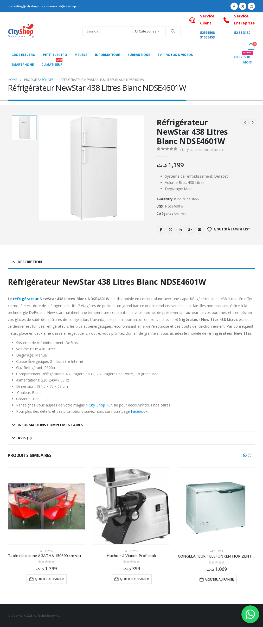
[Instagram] (251, 6)
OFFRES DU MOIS (243, 58)
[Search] (173, 31)
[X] (242, 6)
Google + (190, 229)
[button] (244, 455)
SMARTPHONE (22, 64)
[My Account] (239, 46)
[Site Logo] (21, 31)
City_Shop (97, 405)
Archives (180, 213)
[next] (252, 122)
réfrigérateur (26, 298)
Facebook (161, 229)
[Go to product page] (46, 506)
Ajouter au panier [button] (49, 579)
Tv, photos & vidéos (175, 55)
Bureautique (138, 55)
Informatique (107, 55)
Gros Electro (23, 55)
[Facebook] (234, 6)
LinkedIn (180, 229)
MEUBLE (81, 55)
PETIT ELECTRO (55, 55)
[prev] (245, 122)
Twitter (170, 229)
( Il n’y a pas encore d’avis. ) (201, 149)
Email (199, 229)
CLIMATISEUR (51, 63)
